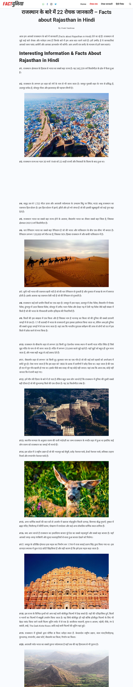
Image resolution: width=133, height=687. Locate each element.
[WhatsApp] (43, 4)
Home (83, 4)
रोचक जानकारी (106, 4)
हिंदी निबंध (120, 4)
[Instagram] (51, 4)
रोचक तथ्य (94, 4)
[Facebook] (47, 4)
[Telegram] (55, 4)
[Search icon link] (129, 4)
